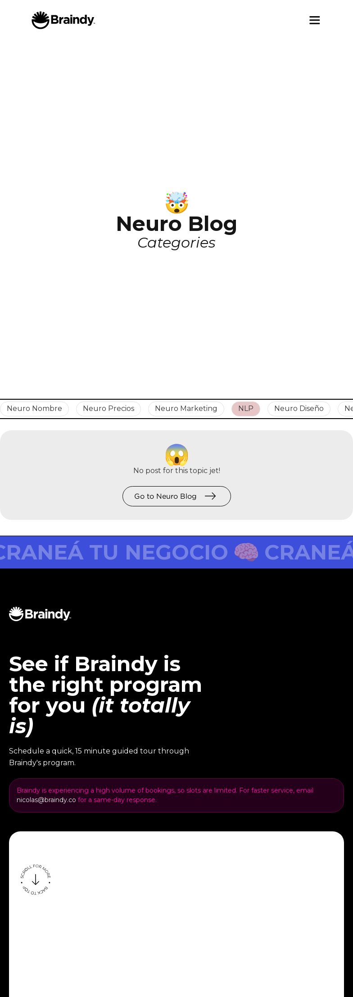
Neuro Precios (108, 408)
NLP (245, 408)
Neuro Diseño (299, 408)
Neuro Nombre (34, 408)
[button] (314, 20)
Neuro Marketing (186, 408)
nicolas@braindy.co (46, 800)
